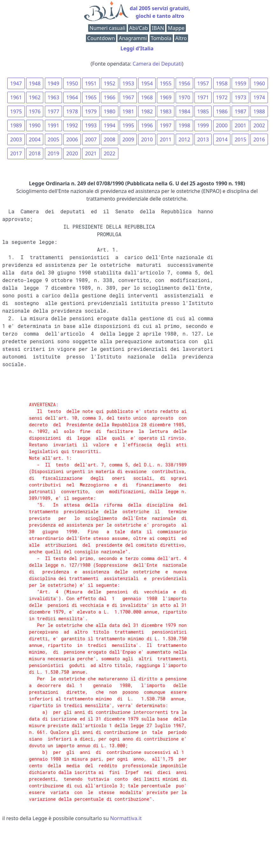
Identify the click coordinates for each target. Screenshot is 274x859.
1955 (166, 83)
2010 (147, 139)
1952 (110, 83)
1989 (16, 125)
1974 (259, 97)
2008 (110, 139)
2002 (259, 125)
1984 (184, 111)
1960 (259, 83)
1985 (203, 111)
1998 (184, 125)
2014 (222, 139)
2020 (72, 153)
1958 (222, 83)
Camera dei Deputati (157, 63)
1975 (16, 111)
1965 (91, 97)
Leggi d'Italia (137, 48)
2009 (128, 139)
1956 (184, 83)
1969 (166, 97)
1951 (91, 83)
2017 (16, 153)
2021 (91, 153)
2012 (184, 139)
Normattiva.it (126, 818)
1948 (35, 83)
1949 (54, 83)
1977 (54, 111)
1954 (147, 83)
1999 (203, 125)
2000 (222, 125)
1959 (240, 83)
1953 (128, 83)
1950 (72, 83)
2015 (240, 139)
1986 (222, 111)
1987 (240, 111)
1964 (72, 97)
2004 (35, 139)
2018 (35, 153)
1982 (147, 111)
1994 (110, 125)
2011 (166, 139)
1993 (91, 125)
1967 (128, 97)
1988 (259, 111)
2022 (110, 153)
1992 (72, 125)
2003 (16, 139)
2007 (91, 139)
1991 (54, 125)
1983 (166, 111)
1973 (240, 97)
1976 (35, 111)
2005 (54, 139)
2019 (54, 153)
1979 (91, 111)
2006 (72, 139)
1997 (166, 125)
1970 (184, 97)
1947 (16, 83)
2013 (203, 139)
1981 (128, 111)
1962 (35, 97)
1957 (203, 83)
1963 (54, 97)
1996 (147, 125)
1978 (72, 111)
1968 (147, 97)
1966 (110, 97)
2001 (240, 125)
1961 (16, 97)
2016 (259, 139)
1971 (203, 97)
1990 (35, 125)
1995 (128, 125)
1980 (110, 111)
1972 (222, 97)
